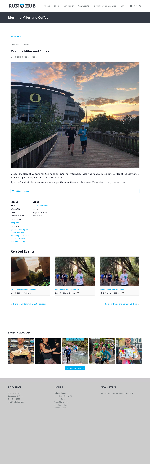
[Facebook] (135, 6)
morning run (23, 229)
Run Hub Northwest (40, 205)
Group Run (15, 222)
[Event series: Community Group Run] (78, 292)
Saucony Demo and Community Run (121, 304)
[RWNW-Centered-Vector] (22, 5)
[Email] (131, 6)
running (22, 241)
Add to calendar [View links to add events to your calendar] (22, 191)
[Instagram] (140, 6)
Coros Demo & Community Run (23, 289)
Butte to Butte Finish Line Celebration (30, 304)
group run (14, 229)
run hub (13, 232)
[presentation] (30, 271)
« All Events (16, 36)
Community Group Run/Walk (67, 289)
